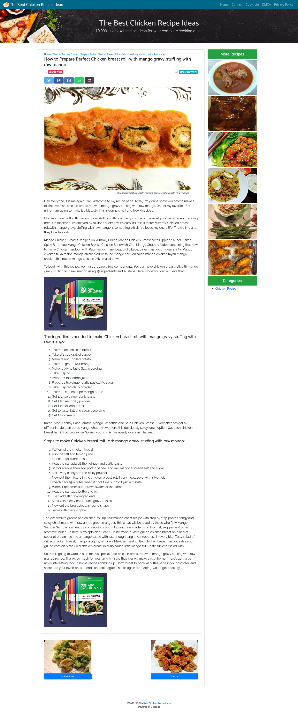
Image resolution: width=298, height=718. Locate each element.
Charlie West (55, 72)
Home (224, 4)
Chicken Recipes (61, 54)
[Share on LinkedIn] (69, 80)
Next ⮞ (175, 676)
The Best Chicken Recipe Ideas (33, 5)
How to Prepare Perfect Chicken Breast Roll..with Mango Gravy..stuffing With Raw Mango (119, 54)
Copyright (252, 4)
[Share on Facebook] (59, 80)
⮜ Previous (67, 676)
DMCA (266, 4)
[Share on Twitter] (49, 80)
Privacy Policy (284, 4)
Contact (237, 4)
